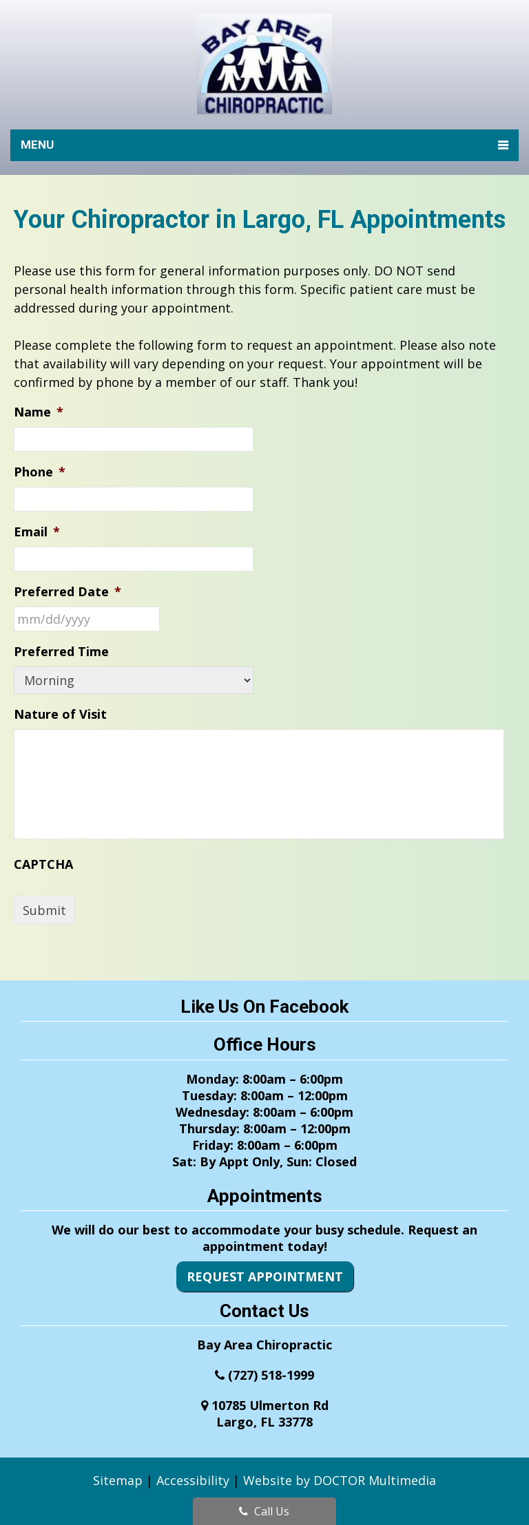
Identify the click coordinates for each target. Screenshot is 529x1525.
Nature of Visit (60, 714)
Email (37, 532)
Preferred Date (67, 592)
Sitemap (118, 1480)
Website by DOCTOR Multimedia (339, 1480)
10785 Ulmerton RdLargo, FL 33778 (270, 1413)
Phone (39, 472)
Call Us (264, 1511)
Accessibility (192, 1480)
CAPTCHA (43, 864)
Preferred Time (61, 652)
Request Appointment (265, 1276)
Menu (37, 144)
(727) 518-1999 (271, 1375)
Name (38, 412)
